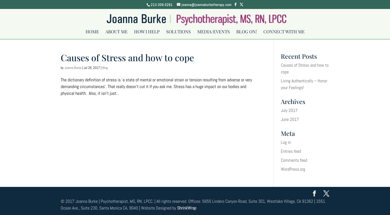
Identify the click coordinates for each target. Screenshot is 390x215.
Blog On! (246, 33)
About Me (116, 33)
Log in (286, 142)
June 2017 (290, 119)
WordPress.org (293, 169)
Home (92, 33)
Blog (105, 67)
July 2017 (289, 110)
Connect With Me (284, 33)
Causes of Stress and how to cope (127, 57)
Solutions (178, 33)
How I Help (147, 33)
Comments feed (294, 160)
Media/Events (213, 33)
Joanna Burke (72, 67)
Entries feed (291, 151)
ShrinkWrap (186, 208)
